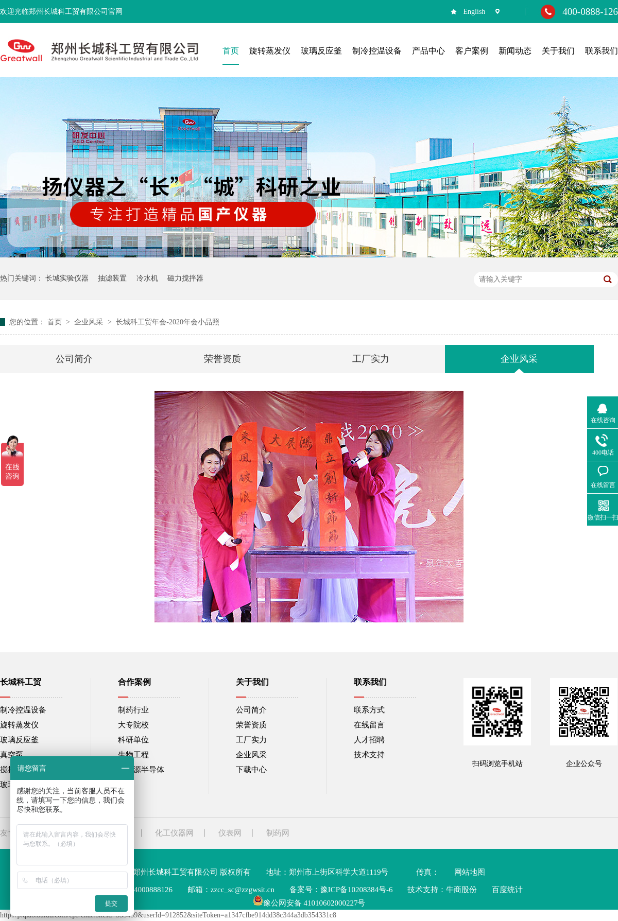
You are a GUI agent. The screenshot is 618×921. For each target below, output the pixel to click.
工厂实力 (370, 359)
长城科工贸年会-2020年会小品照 (167, 322)
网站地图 (469, 872)
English (475, 11)
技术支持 (369, 755)
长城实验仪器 (67, 278)
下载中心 (251, 770)
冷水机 (147, 278)
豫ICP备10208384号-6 (356, 889)
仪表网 (230, 833)
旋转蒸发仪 (19, 725)
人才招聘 (369, 740)
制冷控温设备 (23, 710)
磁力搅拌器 (185, 278)
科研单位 (133, 740)
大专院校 (133, 725)
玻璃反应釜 (19, 740)
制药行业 (133, 710)
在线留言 (369, 725)
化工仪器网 (174, 833)
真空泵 (11, 755)
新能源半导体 (141, 770)
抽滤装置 (112, 278)
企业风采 (89, 322)
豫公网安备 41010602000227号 (309, 903)
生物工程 (133, 755)
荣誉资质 (222, 359)
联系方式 (369, 710)
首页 (55, 322)
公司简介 (74, 359)
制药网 (277, 833)
